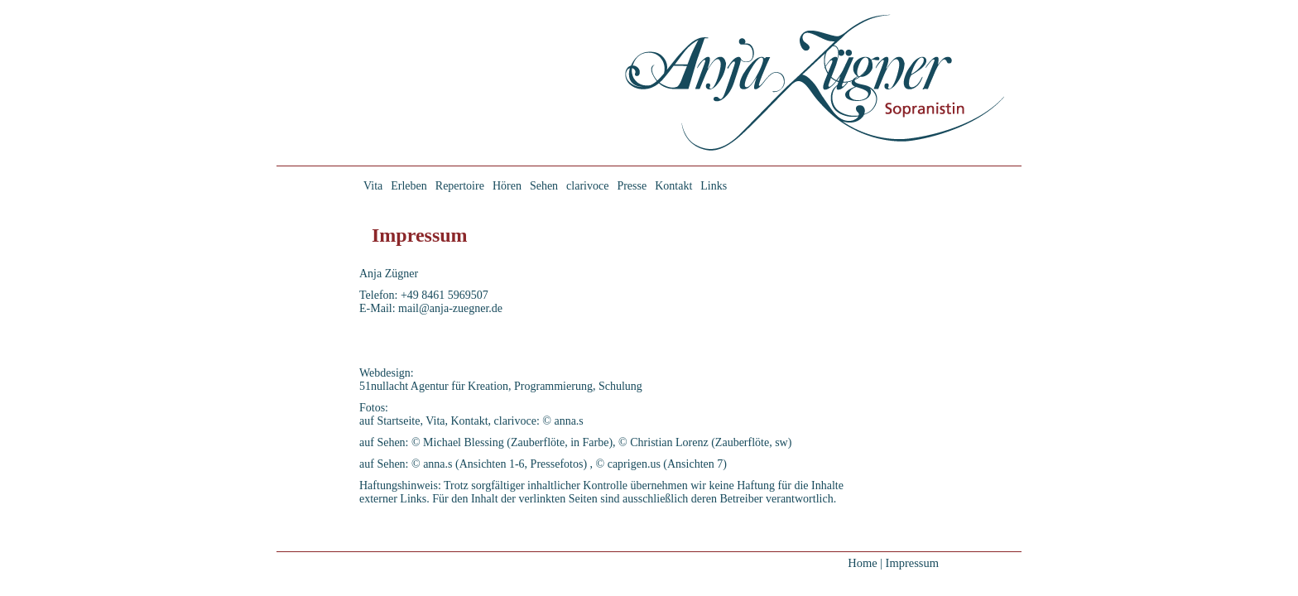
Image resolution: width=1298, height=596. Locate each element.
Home (862, 563)
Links (713, 186)
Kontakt (673, 186)
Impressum (912, 563)
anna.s (568, 421)
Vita (372, 186)
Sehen (544, 186)
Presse (632, 186)
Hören (507, 186)
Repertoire (459, 186)
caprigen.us (634, 464)
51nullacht (383, 386)
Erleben (409, 186)
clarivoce (587, 186)
